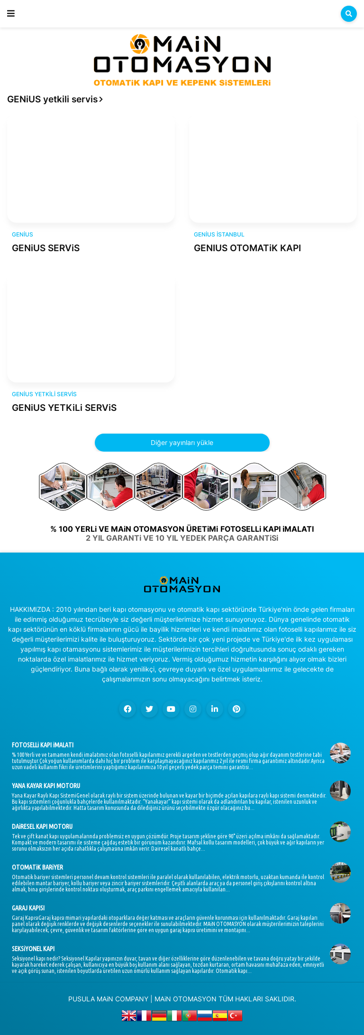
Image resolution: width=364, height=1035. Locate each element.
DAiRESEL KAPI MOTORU (42, 826)
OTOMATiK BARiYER (37, 867)
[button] (11, 14)
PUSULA (81, 999)
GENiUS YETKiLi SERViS (64, 407)
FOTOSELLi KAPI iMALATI (42, 745)
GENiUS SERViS (46, 248)
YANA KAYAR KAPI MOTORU (46, 786)
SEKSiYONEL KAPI (33, 949)
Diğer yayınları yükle (182, 442)
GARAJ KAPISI (28, 908)
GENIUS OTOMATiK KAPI (247, 248)
